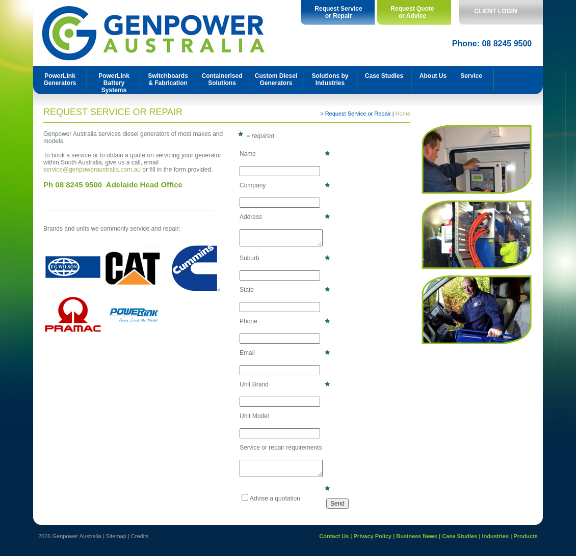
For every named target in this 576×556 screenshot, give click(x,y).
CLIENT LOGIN (495, 11)
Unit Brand (285, 384)
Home (403, 113)
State (285, 289)
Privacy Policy (373, 536)
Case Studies (459, 536)
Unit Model (254, 416)
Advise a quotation (271, 498)
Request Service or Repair (338, 12)
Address (285, 216)
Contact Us (334, 536)
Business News (416, 536)
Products (525, 536)
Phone (285, 321)
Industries (495, 536)
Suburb (285, 258)
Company (285, 185)
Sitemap (116, 536)
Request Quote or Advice (412, 12)
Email (285, 352)
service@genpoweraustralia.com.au (92, 169)
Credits (140, 536)
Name (285, 153)
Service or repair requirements (281, 447)
